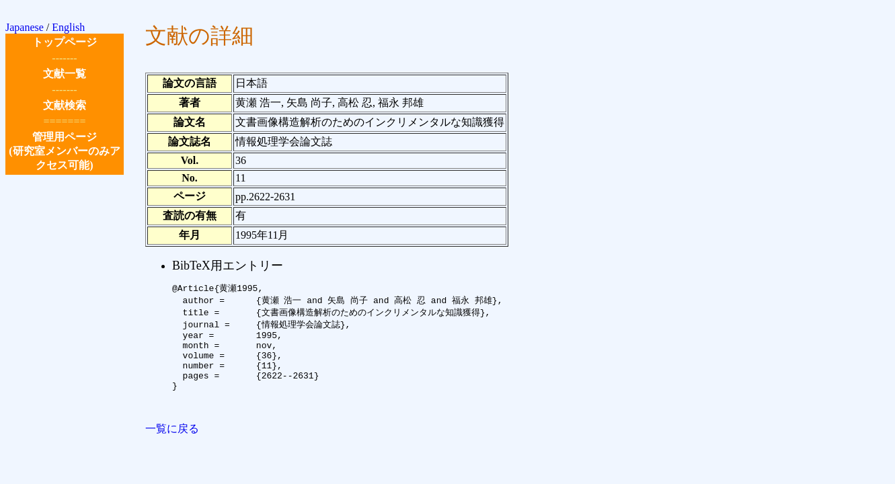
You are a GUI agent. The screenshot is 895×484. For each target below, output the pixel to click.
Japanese (24, 27)
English (68, 27)
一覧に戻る (172, 447)
